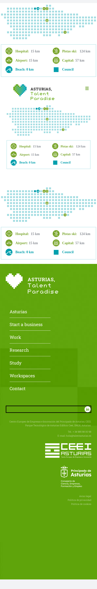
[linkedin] (88, 409)
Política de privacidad (79, 499)
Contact (17, 388)
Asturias (18, 311)
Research (19, 350)
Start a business (26, 324)
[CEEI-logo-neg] (68, 445)
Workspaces (22, 375)
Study (15, 363)
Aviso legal (85, 496)
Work (15, 337)
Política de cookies (81, 503)
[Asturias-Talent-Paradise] (33, 86)
